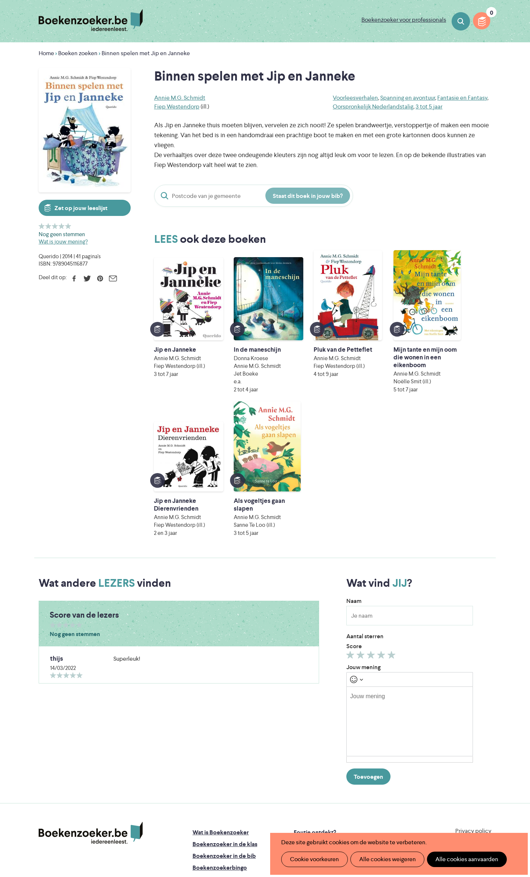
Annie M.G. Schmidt (179, 98)
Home (46, 53)
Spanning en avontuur (407, 98)
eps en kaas (380, 816)
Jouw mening (363, 539)
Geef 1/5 (42, 226)
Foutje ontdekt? (315, 704)
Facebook (74, 278)
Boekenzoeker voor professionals (403, 20)
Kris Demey (312, 816)
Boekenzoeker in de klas (224, 716)
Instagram (484, 735)
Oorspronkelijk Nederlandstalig (373, 106)
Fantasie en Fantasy (462, 98)
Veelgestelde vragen (219, 763)
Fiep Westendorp (176, 106)
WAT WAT (259, 806)
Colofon (305, 739)
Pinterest (99, 278)
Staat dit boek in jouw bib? (308, 196)
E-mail (112, 278)
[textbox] (409, 593)
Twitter (87, 278)
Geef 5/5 (68, 226)
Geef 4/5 (62, 226)
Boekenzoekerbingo (219, 739)
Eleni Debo (247, 816)
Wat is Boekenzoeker (220, 704)
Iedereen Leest (299, 785)
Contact (305, 751)
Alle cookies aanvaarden (462, 859)
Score (354, 518)
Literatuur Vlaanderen (457, 785)
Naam (353, 473)
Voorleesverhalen (355, 98)
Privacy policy (473, 703)
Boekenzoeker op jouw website (336, 716)
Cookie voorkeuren (313, 859)
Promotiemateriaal (216, 751)
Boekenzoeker (91, 20)
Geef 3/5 (55, 226)
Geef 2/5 (48, 226)
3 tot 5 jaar (429, 106)
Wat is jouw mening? (63, 241)
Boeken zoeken (461, 21)
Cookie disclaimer (468, 712)
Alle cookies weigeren (384, 859)
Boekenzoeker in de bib (224, 728)
